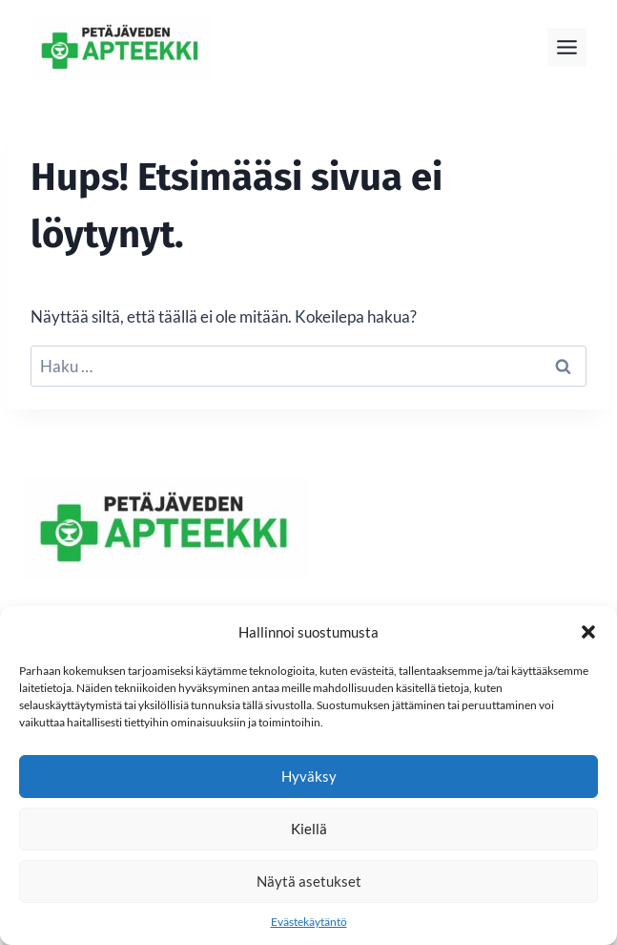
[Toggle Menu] (566, 47)
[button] (588, 631)
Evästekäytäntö (309, 921)
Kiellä (309, 828)
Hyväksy (309, 776)
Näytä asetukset (309, 881)
